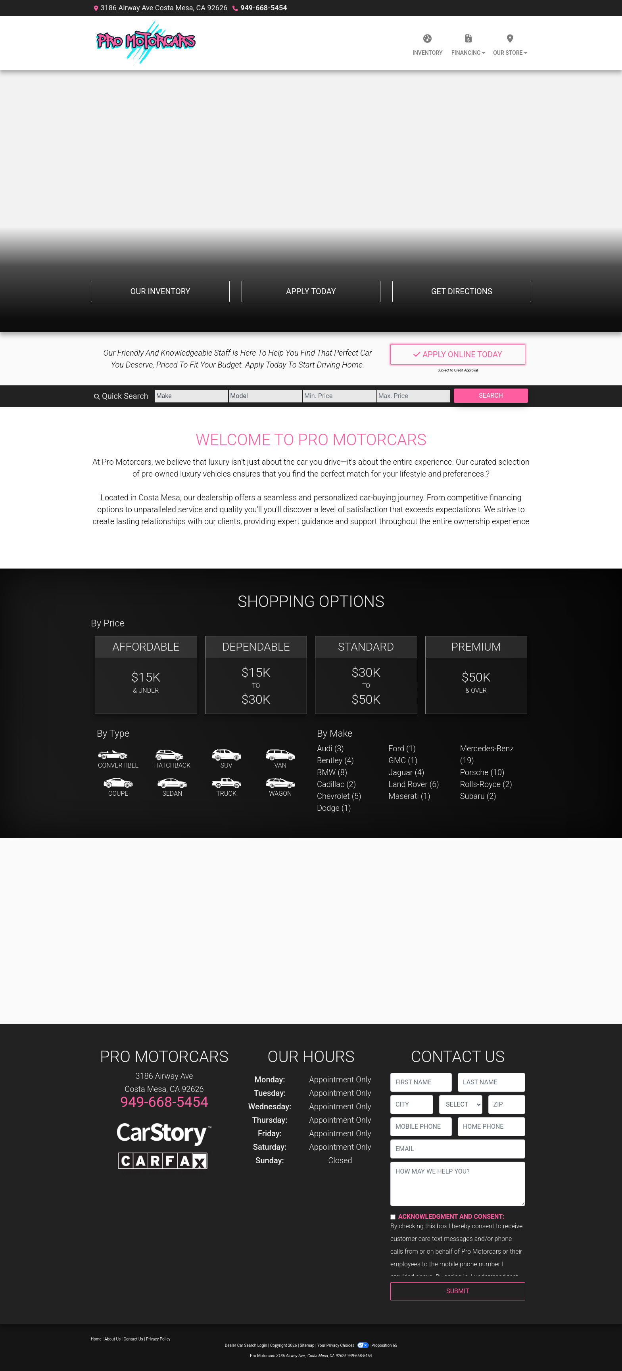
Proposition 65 (384, 1345)
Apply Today (311, 291)
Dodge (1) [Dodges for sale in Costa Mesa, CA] (334, 808)
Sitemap (307, 1345)
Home (96, 1339)
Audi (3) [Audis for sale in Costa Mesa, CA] (330, 748)
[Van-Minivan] (280, 759)
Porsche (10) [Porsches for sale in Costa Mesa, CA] (482, 772)
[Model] (265, 396)
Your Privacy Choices (343, 1345)
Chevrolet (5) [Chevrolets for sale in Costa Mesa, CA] (339, 796)
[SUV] (226, 759)
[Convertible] (118, 759)
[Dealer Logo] (146, 43)
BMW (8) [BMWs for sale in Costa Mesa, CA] (332, 772)
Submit (457, 1291)
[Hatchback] (172, 759)
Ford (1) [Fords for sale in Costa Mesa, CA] (402, 748)
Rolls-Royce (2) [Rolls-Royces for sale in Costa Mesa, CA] (486, 784)
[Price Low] (340, 396)
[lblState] (460, 1104)
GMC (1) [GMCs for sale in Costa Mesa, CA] (402, 760)
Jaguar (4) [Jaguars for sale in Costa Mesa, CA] (406, 772)
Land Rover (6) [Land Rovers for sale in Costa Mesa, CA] (413, 784)
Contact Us (133, 1339)
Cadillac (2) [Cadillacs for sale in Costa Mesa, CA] (336, 784)
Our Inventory (160, 291)
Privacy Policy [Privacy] (158, 1339)
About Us (112, 1339)
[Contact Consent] (392, 1217)
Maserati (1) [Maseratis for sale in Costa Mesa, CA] (409, 796)
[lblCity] (411, 1104)
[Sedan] (172, 787)
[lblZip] (506, 1104)
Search (491, 395)
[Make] (192, 396)
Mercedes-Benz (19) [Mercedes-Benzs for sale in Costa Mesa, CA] (487, 754)
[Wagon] (280, 787)
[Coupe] (118, 787)
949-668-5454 (263, 8)
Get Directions (461, 291)
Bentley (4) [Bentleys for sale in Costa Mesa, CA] (335, 760)
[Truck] (226, 787)
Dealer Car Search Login (246, 1345)
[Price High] (414, 396)
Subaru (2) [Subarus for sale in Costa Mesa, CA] (478, 796)
